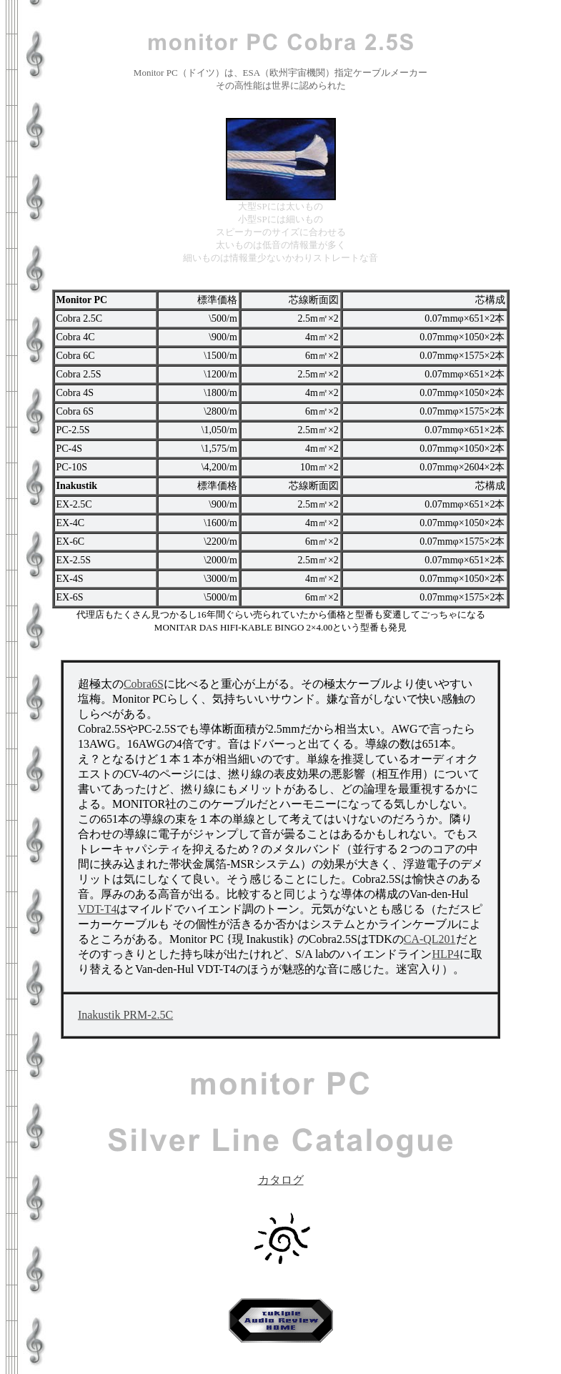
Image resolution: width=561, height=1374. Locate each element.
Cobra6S (144, 684)
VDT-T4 (97, 909)
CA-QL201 (430, 939)
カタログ (280, 1174)
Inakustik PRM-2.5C (125, 1015)
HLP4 (445, 954)
